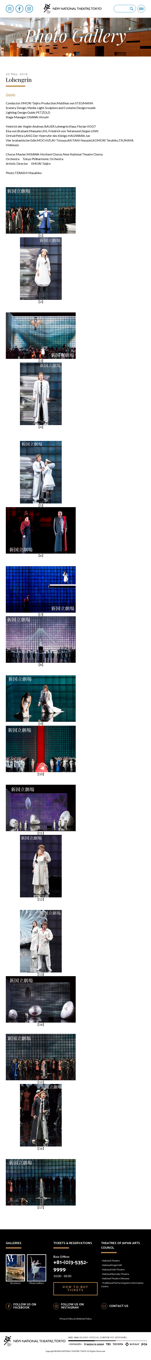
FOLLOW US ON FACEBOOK (24, 1306)
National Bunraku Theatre (115, 1274)
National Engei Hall (112, 1265)
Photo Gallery (36, 1269)
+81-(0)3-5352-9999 (70, 1266)
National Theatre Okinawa (115, 1278)
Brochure (15, 1269)
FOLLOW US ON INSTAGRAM (72, 1306)
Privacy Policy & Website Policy (76, 1318)
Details (10, 94)
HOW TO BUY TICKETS (76, 1289)
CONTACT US (118, 1306)
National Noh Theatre (113, 1269)
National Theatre (111, 1260)
